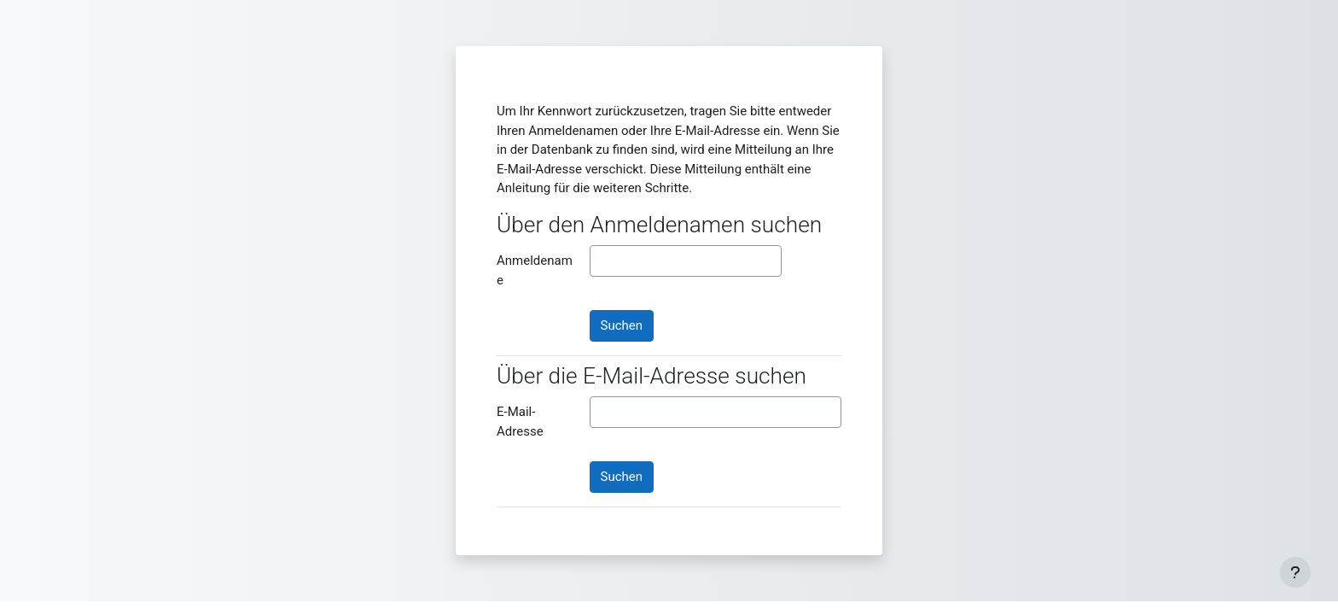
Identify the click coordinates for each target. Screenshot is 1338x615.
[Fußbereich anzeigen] (1295, 572)
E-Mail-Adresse (520, 421)
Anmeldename (535, 270)
